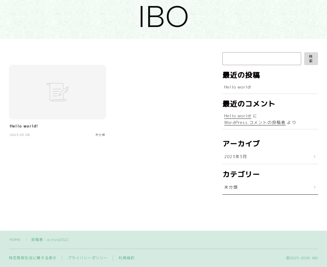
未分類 (231, 187)
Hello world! (237, 87)
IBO (163, 16)
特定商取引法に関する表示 (33, 257)
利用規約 (126, 257)
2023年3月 (235, 156)
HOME (15, 239)
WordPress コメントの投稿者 (255, 122)
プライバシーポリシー (87, 257)
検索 (311, 59)
